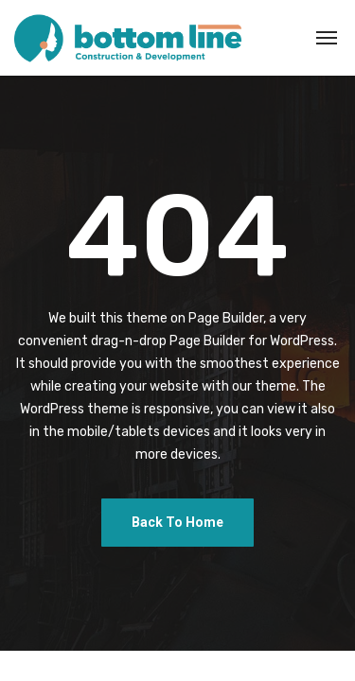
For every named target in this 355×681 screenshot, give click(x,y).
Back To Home (177, 522)
